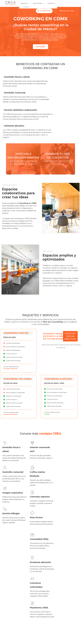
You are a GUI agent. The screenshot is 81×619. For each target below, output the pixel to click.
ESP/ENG (26, 7)
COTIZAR (40, 46)
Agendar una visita (66, 11)
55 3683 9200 (45, 11)
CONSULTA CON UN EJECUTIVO (70, 336)
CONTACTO (51, 3)
